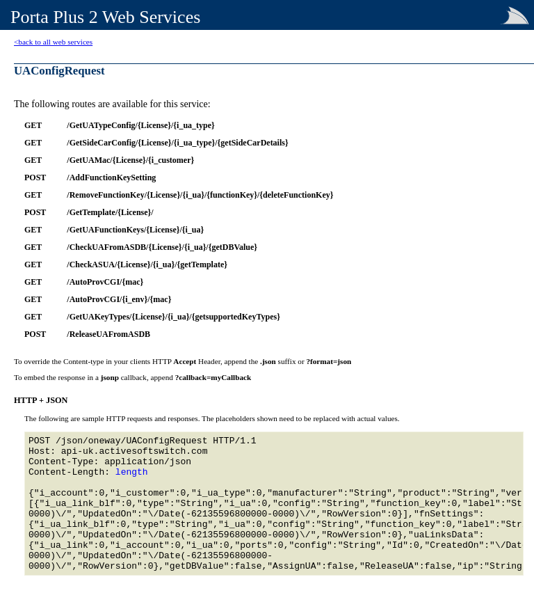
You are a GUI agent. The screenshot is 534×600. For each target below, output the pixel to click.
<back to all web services (53, 42)
